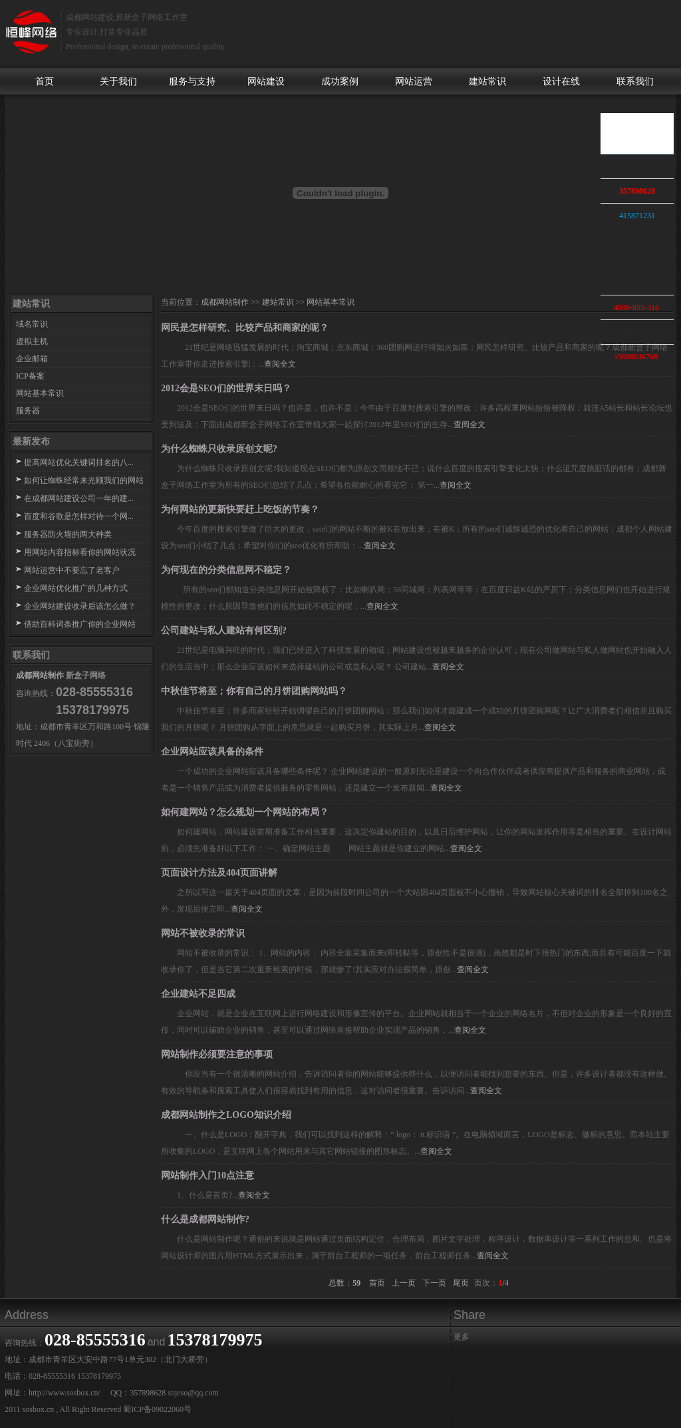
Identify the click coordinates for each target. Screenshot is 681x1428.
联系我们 (635, 82)
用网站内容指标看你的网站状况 (80, 552)
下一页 (434, 1283)
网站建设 (266, 82)
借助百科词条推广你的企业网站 (80, 624)
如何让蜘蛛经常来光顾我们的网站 (84, 480)
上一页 (404, 1283)
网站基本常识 (40, 393)
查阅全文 (280, 364)
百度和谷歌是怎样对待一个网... (79, 516)
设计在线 (561, 82)
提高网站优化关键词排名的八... (79, 462)
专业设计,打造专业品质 (107, 32)
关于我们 (118, 82)
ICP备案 (30, 376)
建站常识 (487, 82)
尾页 (461, 1283)
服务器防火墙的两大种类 (68, 534)
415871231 (637, 215)
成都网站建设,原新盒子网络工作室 (127, 17)
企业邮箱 (32, 358)
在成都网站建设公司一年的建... (79, 498)
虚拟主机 (32, 341)
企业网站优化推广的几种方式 (76, 588)
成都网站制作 (40, 675)
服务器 (28, 410)
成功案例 (339, 82)
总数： (345, 1283)
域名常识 (32, 324)
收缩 (586, 224)
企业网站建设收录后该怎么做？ (80, 606)
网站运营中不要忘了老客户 (72, 570)
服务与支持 (192, 82)
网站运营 (413, 82)
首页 (44, 82)
